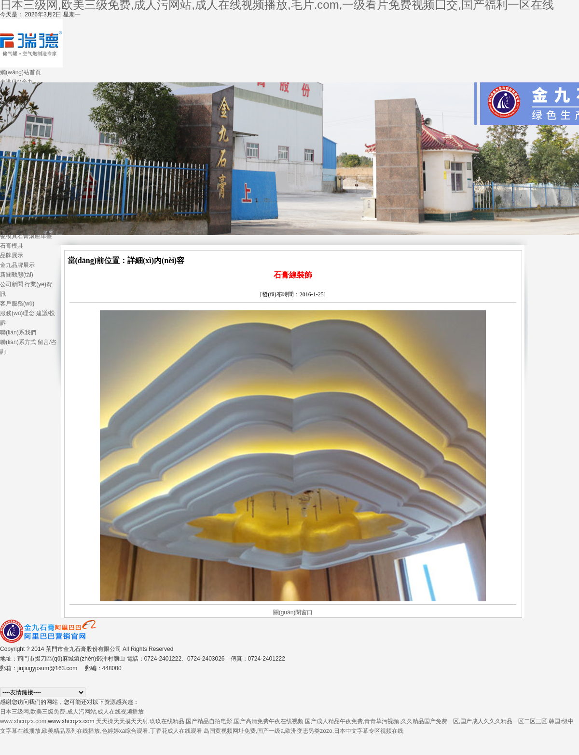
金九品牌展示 (17, 265)
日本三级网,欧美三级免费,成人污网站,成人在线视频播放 (72, 711)
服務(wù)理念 (17, 313)
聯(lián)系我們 (18, 332)
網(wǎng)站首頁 (20, 72)
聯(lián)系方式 (18, 342)
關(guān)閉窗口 (293, 612)
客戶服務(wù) (17, 303)
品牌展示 (11, 255)
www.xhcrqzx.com (23, 721)
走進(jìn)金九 (16, 82)
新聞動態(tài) (16, 274)
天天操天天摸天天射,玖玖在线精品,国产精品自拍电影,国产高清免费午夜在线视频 (199, 721)
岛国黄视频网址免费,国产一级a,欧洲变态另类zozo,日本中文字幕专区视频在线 (303, 731)
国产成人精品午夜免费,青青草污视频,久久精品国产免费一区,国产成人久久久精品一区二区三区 (426, 721)
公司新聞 (11, 284)
